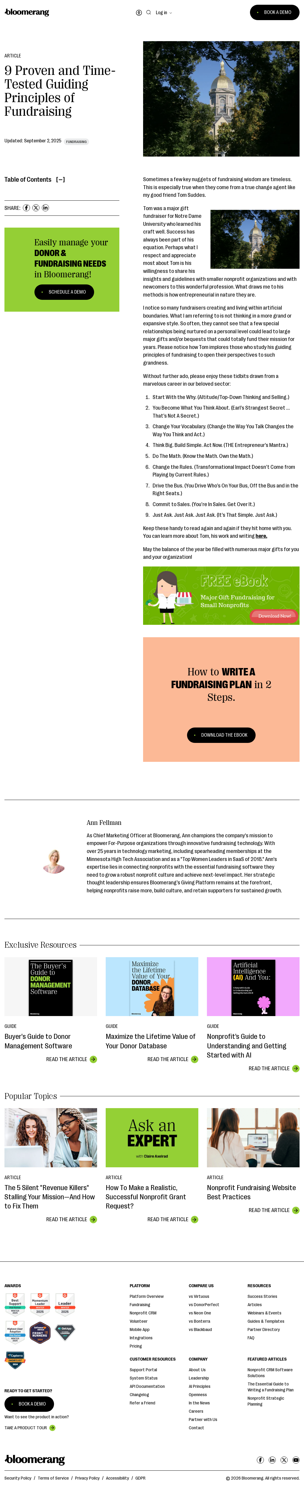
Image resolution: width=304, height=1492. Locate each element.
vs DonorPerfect (204, 1304)
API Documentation (147, 1386)
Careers (196, 1411)
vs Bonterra (199, 1321)
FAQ (251, 1337)
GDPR (140, 1478)
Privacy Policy (87, 1478)
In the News (199, 1403)
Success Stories (262, 1296)
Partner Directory (264, 1329)
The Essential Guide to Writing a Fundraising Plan (271, 1387)
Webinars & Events (264, 1313)
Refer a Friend (142, 1403)
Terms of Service (53, 1478)
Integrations (141, 1337)
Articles (255, 1304)
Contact (196, 1427)
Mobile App (140, 1329)
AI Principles (199, 1386)
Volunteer (139, 1321)
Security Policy (17, 1478)
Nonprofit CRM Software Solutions (270, 1372)
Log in (161, 12)
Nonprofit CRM (143, 1313)
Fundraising (140, 1304)
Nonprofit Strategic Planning (266, 1401)
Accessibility (117, 1478)
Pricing (136, 1346)
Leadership (199, 1378)
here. (261, 536)
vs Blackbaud (200, 1329)
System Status (144, 1378)
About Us (197, 1369)
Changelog (139, 1394)
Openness (198, 1394)
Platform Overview (147, 1296)
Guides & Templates (266, 1321)
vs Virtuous (199, 1296)
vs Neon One (200, 1313)
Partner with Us (203, 1419)
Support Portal (143, 1369)
